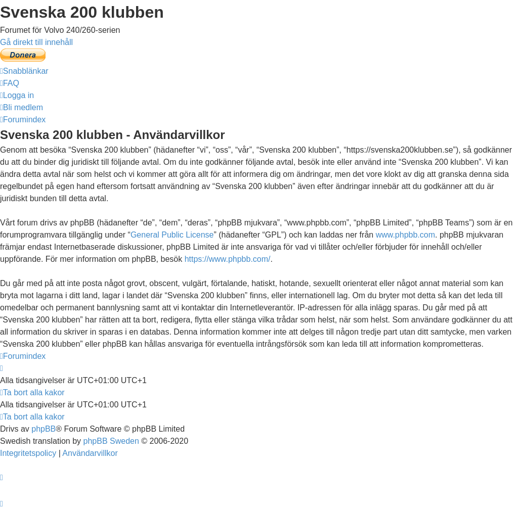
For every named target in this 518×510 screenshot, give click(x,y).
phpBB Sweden (111, 441)
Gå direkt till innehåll (36, 42)
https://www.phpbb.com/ (228, 259)
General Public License (172, 234)
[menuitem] (9, 83)
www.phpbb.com (405, 234)
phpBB (43, 429)
